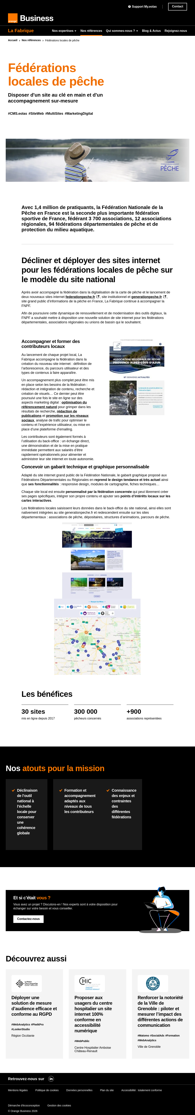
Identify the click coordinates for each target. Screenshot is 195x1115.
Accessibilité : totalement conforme (141, 1090)
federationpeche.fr (80, 297)
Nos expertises (64, 30)
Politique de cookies (47, 1090)
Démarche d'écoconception (24, 1105)
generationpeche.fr (146, 297)
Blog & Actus (151, 30)
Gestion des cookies (59, 1105)
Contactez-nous (28, 918)
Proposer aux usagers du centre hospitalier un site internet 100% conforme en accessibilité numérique (93, 1014)
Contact (177, 6)
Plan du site (107, 1090)
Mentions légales (18, 1090)
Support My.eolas (142, 6)
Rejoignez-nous (176, 30)
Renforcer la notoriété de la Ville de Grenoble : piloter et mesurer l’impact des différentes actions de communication (160, 1011)
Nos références (91, 30)
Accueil (12, 40)
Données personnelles (79, 1090)
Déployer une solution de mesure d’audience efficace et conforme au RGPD (34, 1006)
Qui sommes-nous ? (122, 30)
